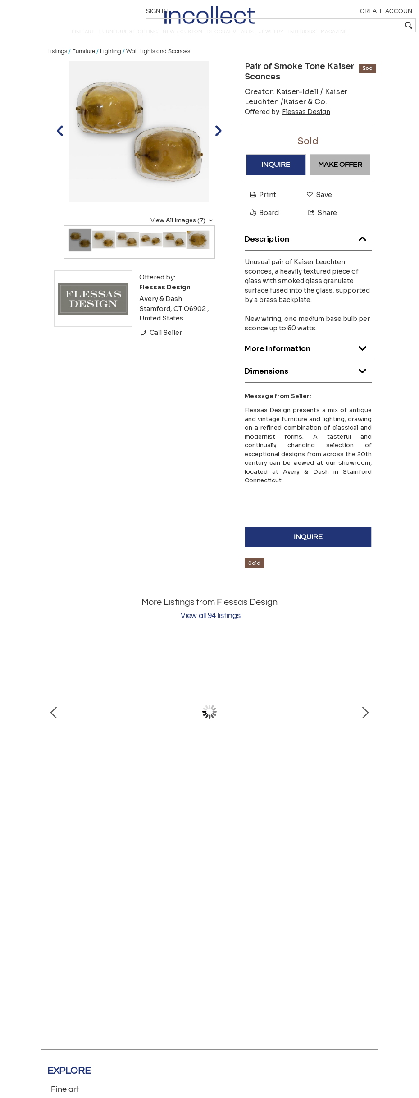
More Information (308, 364)
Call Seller (160, 350)
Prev (54, 729)
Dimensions (308, 386)
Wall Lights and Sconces (158, 68)
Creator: (296, 114)
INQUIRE (275, 182)
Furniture (83, 68)
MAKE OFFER (340, 182)
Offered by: (287, 129)
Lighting (110, 68)
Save (317, 212)
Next (365, 729)
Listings (57, 68)
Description (308, 254)
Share (318, 229)
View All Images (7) (182, 237)
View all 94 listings (211, 633)
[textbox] (349, 25)
